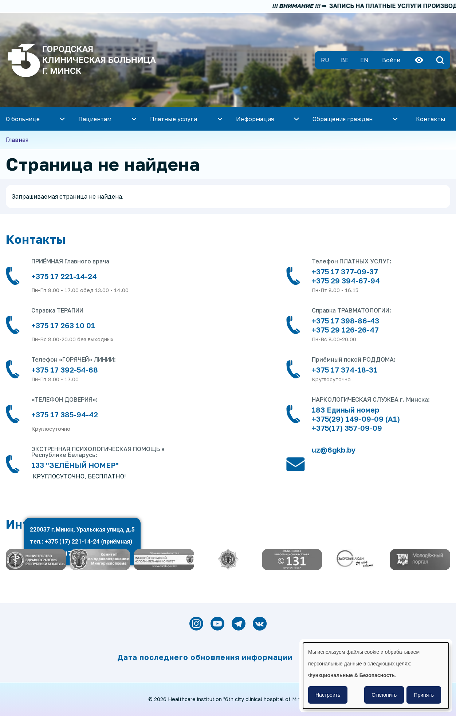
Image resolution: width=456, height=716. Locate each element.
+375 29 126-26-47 (345, 329)
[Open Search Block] (440, 60)
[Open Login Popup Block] (391, 60)
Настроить (327, 695)
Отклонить (384, 695)
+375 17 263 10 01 (63, 325)
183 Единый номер (345, 409)
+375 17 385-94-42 (64, 414)
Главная (17, 139)
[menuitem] (108, 119)
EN (364, 60)
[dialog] (376, 676)
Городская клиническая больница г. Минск (99, 60)
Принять (424, 695)
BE (345, 60)
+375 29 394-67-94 (347, 280)
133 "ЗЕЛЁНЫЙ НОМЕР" (75, 465)
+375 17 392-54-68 (64, 369)
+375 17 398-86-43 (345, 320)
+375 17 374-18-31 (344, 369)
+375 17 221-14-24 (64, 276)
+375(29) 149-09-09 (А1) (356, 418)
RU (325, 60)
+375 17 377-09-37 (345, 271)
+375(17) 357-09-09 (347, 427)
